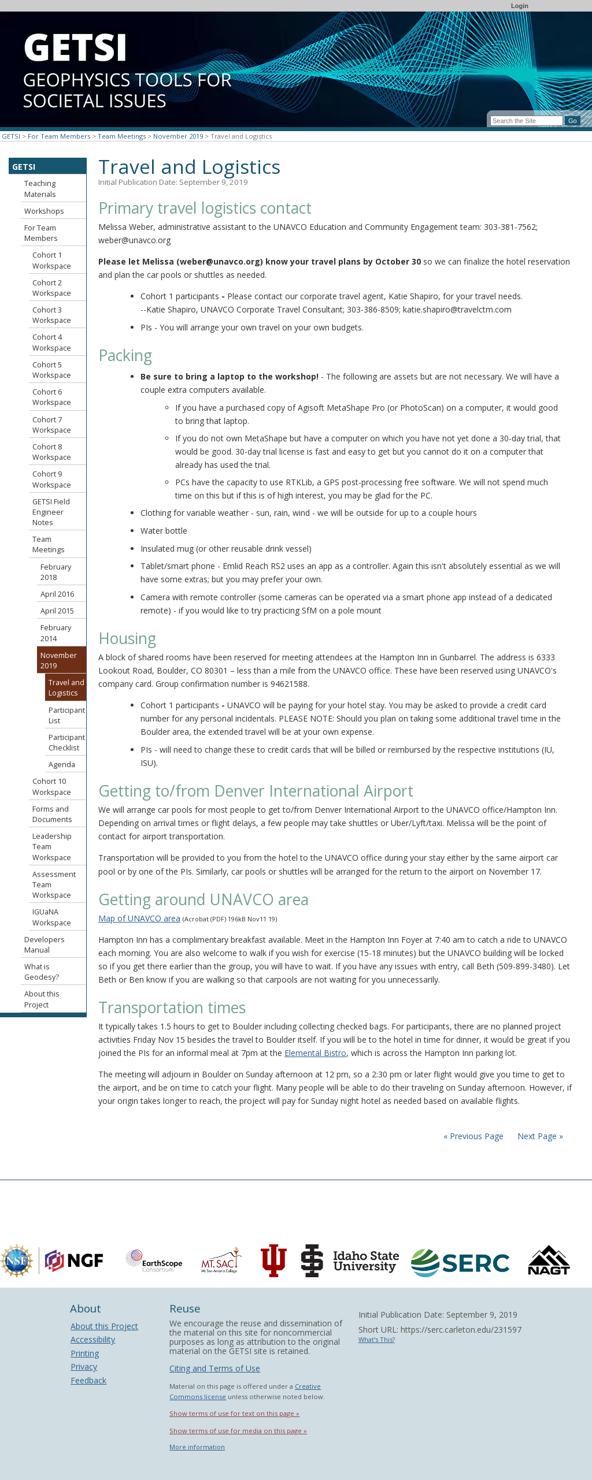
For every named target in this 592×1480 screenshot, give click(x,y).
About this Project (42, 999)
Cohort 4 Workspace (51, 342)
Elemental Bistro (315, 1052)
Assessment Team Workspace (54, 884)
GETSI (11, 136)
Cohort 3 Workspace (51, 315)
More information (197, 1446)
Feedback (88, 1380)
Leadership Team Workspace (52, 846)
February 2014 (55, 633)
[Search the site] (526, 121)
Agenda (62, 764)
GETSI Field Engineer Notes (51, 512)
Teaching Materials (40, 189)
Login (519, 5)
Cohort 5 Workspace (51, 370)
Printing (85, 1353)
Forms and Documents (52, 814)
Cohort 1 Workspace (51, 260)
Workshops (44, 211)
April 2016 (57, 594)
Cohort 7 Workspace (51, 425)
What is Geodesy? (41, 972)
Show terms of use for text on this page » (234, 1413)
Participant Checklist (67, 742)
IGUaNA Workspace (51, 917)
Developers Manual (44, 945)
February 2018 (55, 572)
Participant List (67, 715)
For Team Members (59, 136)
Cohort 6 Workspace (51, 397)
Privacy (84, 1366)
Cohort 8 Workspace (51, 452)
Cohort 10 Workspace (51, 786)
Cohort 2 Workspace (51, 288)
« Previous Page (473, 1136)
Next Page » (539, 1136)
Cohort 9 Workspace (51, 479)
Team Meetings (122, 136)
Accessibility (93, 1339)
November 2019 (178, 136)
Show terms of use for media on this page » (238, 1430)
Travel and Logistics (66, 688)
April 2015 (57, 611)
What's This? (376, 1339)
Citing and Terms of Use (214, 1368)
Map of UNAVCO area (139, 918)
